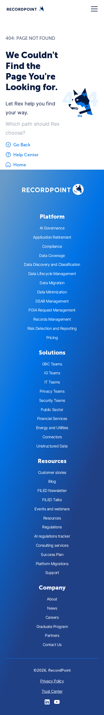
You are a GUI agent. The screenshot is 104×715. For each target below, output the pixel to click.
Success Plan (52, 554)
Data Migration (52, 283)
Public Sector (52, 409)
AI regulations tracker (52, 536)
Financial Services (52, 418)
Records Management (52, 319)
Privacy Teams (52, 391)
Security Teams (52, 400)
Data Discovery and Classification (52, 264)
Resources (52, 518)
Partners (52, 635)
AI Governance (52, 228)
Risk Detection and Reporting (52, 328)
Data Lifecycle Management (52, 273)
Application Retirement (52, 237)
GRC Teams (52, 364)
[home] (25, 9)
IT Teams (52, 382)
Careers (52, 617)
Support (52, 572)
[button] (93, 9)
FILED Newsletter (52, 490)
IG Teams (52, 373)
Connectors (52, 437)
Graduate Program (52, 626)
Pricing (52, 337)
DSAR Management (52, 301)
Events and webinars (52, 509)
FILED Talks (52, 500)
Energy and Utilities (52, 427)
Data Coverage (52, 255)
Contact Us (52, 644)
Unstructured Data (52, 446)
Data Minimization (52, 292)
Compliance (52, 246)
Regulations (52, 527)
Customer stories (52, 472)
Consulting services (52, 545)
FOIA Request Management (52, 310)
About (52, 599)
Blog (52, 481)
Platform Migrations (52, 563)
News (52, 608)
